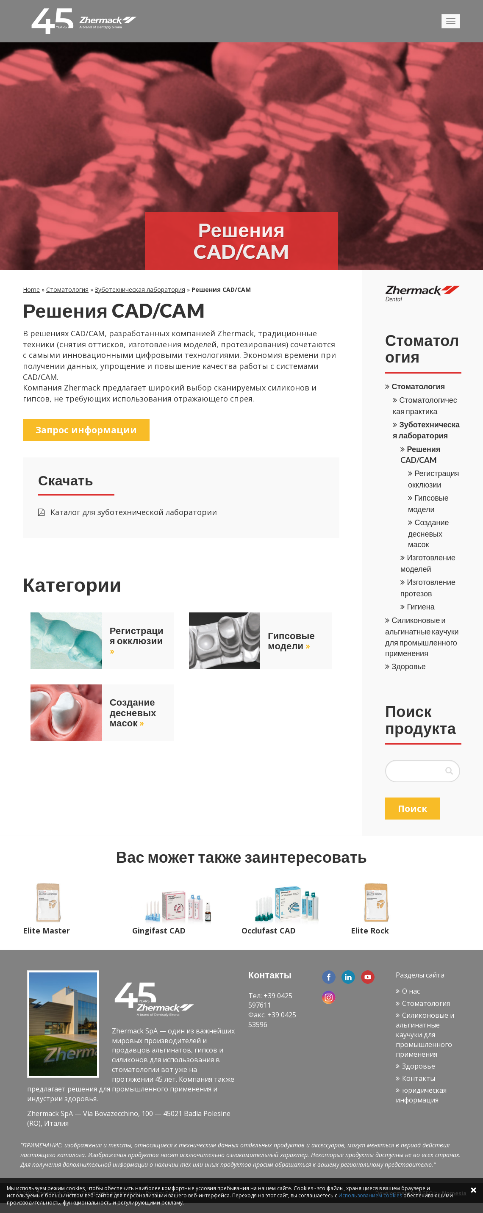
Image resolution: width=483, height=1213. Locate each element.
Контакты (418, 1078)
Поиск (414, 808)
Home (31, 289)
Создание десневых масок (428, 533)
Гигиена (420, 606)
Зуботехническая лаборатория (140, 289)
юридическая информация (421, 1095)
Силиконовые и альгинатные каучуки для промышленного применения (425, 1034)
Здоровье (408, 666)
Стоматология (67, 289)
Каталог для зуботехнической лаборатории (127, 513)
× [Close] (473, 1189)
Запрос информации (88, 430)
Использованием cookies (370, 1195)
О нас (411, 991)
